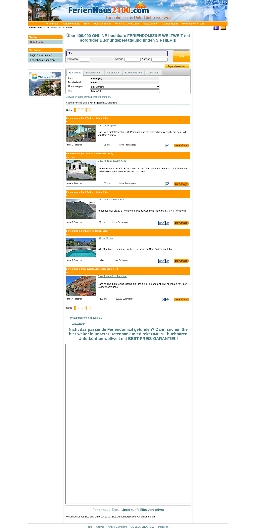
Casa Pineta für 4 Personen (112, 276)
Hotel (87, 23)
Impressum (163, 527)
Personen (73, 59)
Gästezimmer (150, 23)
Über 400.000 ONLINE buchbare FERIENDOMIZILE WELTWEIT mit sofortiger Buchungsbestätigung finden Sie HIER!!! (128, 37)
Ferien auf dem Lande (127, 23)
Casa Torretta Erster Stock (112, 199)
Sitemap (100, 527)
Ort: (70, 90)
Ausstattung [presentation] (113, 72)
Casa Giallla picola (108, 125)
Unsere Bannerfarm (118, 527)
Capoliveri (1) (78, 323)
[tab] (75, 73)
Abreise (146, 59)
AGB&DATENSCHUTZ (142, 527)
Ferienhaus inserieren (42, 60)
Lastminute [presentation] (153, 72)
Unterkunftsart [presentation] (93, 72)
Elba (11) (97, 318)
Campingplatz (170, 23)
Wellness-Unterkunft (193, 23)
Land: (71, 78)
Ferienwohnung (71, 23)
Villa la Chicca (105, 238)
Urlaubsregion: (76, 86)
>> (88, 110)
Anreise (119, 59)
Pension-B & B (102, 23)
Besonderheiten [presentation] (133, 72)
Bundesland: (74, 82)
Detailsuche (37, 42)
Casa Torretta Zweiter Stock (112, 160)
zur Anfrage (181, 145)
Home (53, 27)
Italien (62, 27)
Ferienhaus (52, 23)
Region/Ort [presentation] (75, 72)
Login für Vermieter (41, 55)
